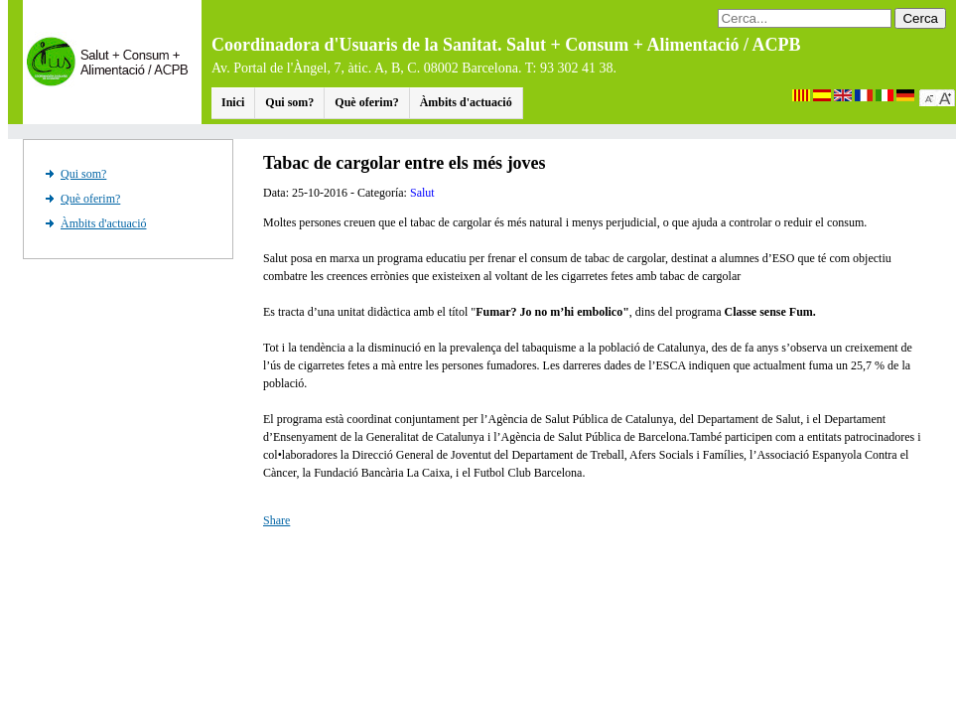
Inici (232, 102)
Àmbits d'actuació (466, 102)
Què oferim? (366, 102)
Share (276, 520)
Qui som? (289, 102)
